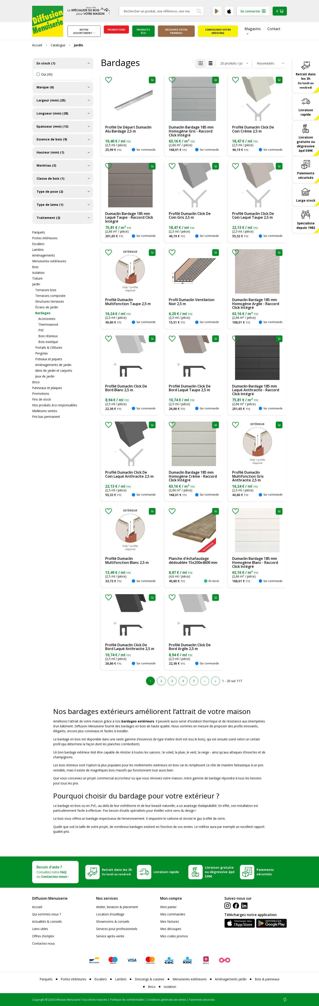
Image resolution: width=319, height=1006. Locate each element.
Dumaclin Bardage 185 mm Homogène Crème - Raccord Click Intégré (193, 476)
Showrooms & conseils (112, 921)
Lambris (38, 249)
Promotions (116, 29)
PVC (41, 330)
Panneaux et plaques (47, 388)
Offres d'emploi (43, 936)
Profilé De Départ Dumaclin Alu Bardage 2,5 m (128, 129)
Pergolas (41, 353)
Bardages (43, 313)
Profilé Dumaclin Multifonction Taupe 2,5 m (128, 301)
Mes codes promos (174, 936)
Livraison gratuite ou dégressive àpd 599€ (306, 144)
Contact (273, 28)
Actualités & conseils (47, 921)
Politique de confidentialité (127, 1000)
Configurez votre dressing (218, 31)
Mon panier (168, 907)
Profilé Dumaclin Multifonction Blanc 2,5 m (127, 560)
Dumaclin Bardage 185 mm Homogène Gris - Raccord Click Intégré (191, 131)
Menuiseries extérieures (49, 261)
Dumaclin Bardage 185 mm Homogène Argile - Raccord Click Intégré (255, 303)
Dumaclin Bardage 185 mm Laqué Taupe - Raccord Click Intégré (129, 217)
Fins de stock (41, 399)
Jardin (36, 284)
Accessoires (46, 319)
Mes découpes (170, 929)
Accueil (37, 907)
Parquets (38, 232)
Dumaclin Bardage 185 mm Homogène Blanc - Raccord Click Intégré (255, 562)
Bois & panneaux (267, 979)
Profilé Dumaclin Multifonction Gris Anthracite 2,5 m (248, 476)
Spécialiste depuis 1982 (305, 225)
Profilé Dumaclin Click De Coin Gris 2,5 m (190, 215)
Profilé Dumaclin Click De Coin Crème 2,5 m (253, 129)
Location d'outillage (110, 914)
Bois (35, 267)
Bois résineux (48, 336)
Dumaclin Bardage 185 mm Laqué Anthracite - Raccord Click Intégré (255, 390)
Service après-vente (110, 936)
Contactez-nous (43, 943)
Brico (36, 382)
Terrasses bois (45, 290)
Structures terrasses (49, 301)
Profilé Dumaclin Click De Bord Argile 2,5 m (190, 646)
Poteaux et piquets (48, 359)
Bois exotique (48, 342)
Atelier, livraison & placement (117, 907)
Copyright (38, 1000)
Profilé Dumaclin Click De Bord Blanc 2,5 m (126, 388)
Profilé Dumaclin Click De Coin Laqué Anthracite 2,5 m (129, 474)
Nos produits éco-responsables (54, 405)
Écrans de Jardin (46, 307)
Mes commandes (172, 914)
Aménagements (43, 255)
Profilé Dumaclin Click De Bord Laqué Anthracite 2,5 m (129, 646)
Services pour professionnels (116, 929)
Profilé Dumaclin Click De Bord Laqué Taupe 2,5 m (190, 388)
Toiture (37, 278)
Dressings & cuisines (149, 979)
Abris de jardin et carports (53, 370)
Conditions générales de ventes (166, 1000)
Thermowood (48, 324)
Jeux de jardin (44, 376)
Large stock (305, 200)
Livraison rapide (306, 112)
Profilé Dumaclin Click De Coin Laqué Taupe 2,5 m (253, 215)
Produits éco (143, 31)
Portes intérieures (45, 238)
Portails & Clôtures (48, 347)
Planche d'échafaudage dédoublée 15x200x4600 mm (193, 560)
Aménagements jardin (231, 979)
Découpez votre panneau (176, 31)
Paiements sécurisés (305, 175)
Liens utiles (40, 929)
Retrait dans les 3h (306, 80)
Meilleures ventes (44, 411)
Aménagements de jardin (53, 365)
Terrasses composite (50, 296)
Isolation (38, 272)
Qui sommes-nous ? (46, 914)
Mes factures (169, 921)
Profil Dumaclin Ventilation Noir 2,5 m (191, 301)
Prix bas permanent (46, 416)
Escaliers (38, 244)
